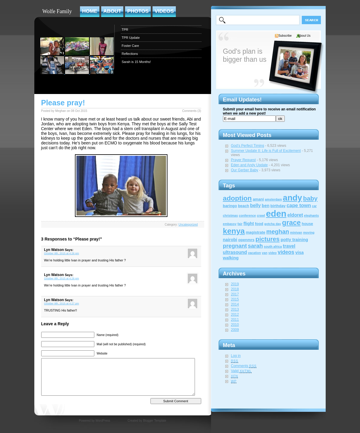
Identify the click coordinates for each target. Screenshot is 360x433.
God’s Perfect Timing (247, 146)
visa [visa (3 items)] (299, 252)
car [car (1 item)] (314, 206)
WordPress (103, 420)
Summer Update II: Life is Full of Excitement (266, 151)
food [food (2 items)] (259, 223)
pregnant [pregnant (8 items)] (235, 246)
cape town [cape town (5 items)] (299, 205)
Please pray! (63, 102)
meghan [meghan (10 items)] (277, 231)
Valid (241, 371)
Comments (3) (191, 111)
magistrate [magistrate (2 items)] (255, 232)
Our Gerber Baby (244, 170)
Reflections (130, 54)
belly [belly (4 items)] (255, 205)
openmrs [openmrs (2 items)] (246, 240)
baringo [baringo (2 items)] (230, 206)
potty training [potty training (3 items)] (294, 239)
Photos (137, 11)
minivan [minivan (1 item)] (296, 232)
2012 (235, 314)
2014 (235, 304)
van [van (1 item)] (264, 253)
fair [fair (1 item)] (239, 224)
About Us (304, 35)
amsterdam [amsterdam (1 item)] (273, 199)
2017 (235, 294)
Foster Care (130, 45)
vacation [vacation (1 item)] (254, 253)
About (112, 11)
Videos (164, 11)
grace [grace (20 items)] (291, 222)
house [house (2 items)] (307, 223)
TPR (125, 29)
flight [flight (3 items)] (248, 223)
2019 (235, 284)
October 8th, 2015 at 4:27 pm (61, 303)
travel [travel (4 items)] (289, 246)
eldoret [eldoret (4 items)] (295, 215)
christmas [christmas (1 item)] (230, 215)
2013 (235, 309)
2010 (235, 325)
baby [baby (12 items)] (310, 198)
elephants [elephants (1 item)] (311, 215)
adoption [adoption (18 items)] (237, 198)
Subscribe (285, 35)
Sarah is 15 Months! (136, 62)
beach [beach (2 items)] (243, 206)
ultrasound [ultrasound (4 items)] (235, 252)
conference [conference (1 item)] (247, 215)
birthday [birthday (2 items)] (278, 206)
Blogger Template (154, 420)
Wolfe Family (57, 11)
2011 (235, 320)
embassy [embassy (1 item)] (230, 224)
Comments (244, 366)
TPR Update (131, 37)
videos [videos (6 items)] (286, 252)
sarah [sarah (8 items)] (255, 246)
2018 (235, 289)
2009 (235, 330)
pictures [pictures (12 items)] (268, 238)
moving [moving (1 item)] (308, 232)
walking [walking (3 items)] (231, 257)
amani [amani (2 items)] (258, 199)
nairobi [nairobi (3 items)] (230, 239)
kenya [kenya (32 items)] (234, 231)
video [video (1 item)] (272, 253)
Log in (236, 356)
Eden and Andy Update (249, 165)
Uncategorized (188, 224)
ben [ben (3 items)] (266, 205)
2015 (235, 299)
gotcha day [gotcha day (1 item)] (272, 224)
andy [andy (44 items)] (292, 197)
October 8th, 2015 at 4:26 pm (61, 253)
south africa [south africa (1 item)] (273, 246)
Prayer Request (243, 160)
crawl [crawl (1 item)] (261, 215)
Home (89, 11)
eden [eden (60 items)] (276, 213)
